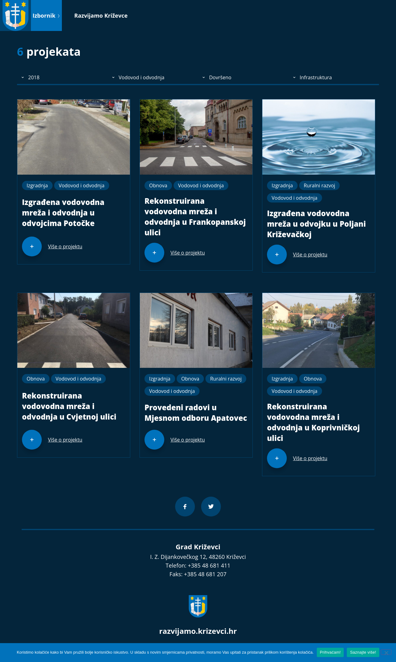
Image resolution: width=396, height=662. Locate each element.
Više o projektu (65, 246)
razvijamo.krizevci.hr (198, 631)
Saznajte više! (363, 652)
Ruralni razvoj (319, 185)
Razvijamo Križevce (100, 15)
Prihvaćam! (330, 652)
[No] (386, 652)
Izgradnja (37, 185)
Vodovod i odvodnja (82, 185)
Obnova (158, 185)
